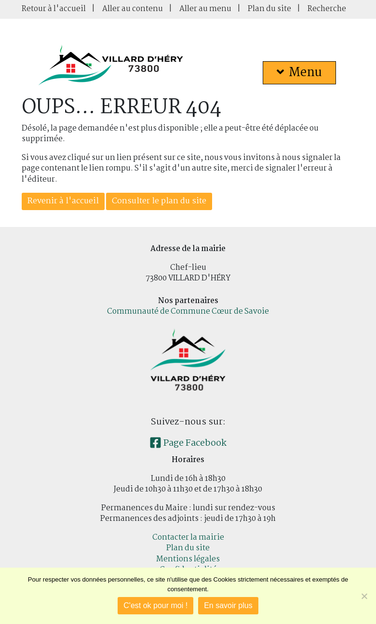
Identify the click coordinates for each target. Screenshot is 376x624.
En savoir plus (228, 605)
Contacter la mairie (188, 537)
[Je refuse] (364, 596)
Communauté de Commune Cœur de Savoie (188, 311)
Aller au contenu (132, 9)
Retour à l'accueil (54, 9)
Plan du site (269, 9)
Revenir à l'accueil (63, 201)
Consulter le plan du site (159, 201)
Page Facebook (188, 443)
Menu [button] (299, 72)
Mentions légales (188, 559)
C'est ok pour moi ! (155, 605)
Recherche (327, 9)
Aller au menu (205, 9)
